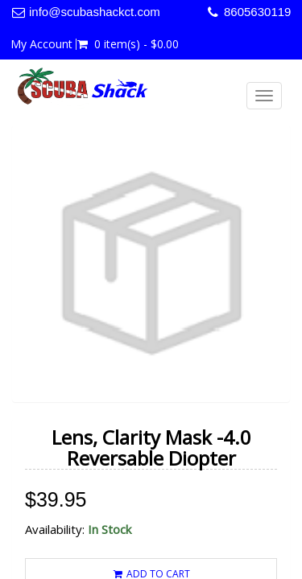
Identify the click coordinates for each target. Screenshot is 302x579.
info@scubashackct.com (94, 11)
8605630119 (257, 11)
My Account (41, 44)
